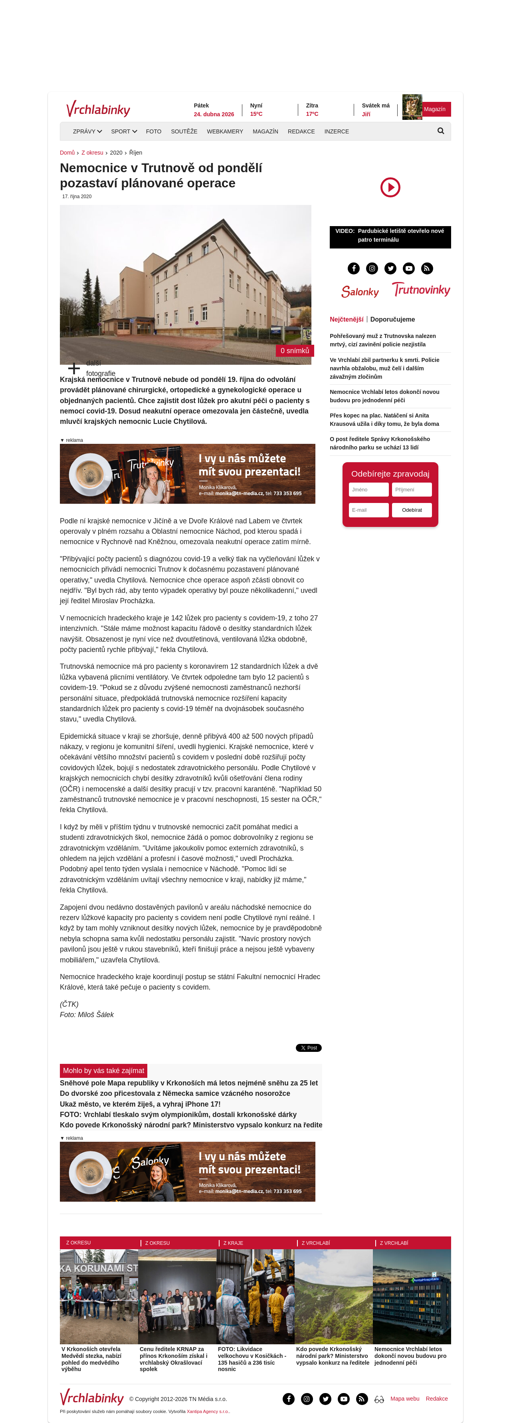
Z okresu (92, 152)
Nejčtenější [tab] (346, 319)
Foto (154, 131)
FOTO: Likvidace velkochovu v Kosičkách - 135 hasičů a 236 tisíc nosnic (252, 1359)
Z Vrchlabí (316, 1243)
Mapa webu (404, 1398)
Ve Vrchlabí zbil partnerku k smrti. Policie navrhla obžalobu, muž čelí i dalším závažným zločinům (385, 368)
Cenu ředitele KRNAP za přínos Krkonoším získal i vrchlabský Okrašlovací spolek (174, 1359)
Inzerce (337, 131)
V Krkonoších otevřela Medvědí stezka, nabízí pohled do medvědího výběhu (91, 1359)
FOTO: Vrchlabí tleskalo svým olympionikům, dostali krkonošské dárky (178, 1115)
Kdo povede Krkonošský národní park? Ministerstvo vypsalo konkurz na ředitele (191, 1125)
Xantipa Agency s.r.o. (208, 1411)
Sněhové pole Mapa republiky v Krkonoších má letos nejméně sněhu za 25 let (189, 1083)
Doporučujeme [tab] (392, 319)
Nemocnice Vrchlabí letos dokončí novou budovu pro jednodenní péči (410, 1356)
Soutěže (184, 131)
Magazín (435, 109)
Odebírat (412, 510)
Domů (67, 152)
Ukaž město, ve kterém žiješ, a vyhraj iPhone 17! (140, 1104)
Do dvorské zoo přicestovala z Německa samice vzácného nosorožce (175, 1093)
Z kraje (233, 1243)
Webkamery (225, 131)
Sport (120, 131)
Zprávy (84, 131)
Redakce (301, 131)
